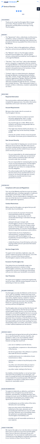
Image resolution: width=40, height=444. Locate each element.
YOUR (10, 2)
